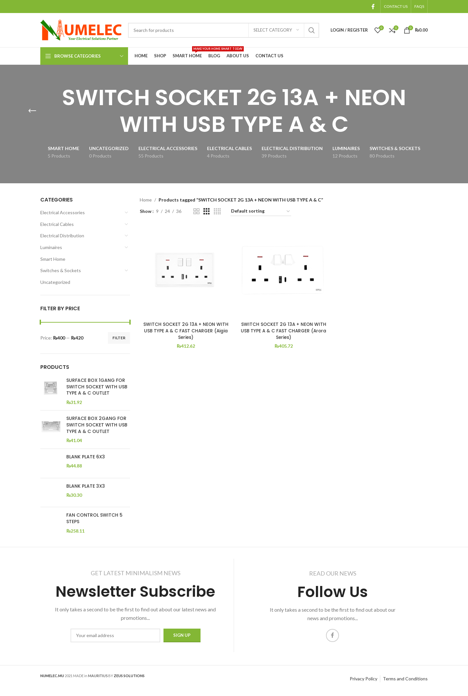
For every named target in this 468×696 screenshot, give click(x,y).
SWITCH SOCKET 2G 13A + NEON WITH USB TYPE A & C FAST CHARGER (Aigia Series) (186, 330)
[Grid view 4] (217, 211)
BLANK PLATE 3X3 (85, 486)
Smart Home (52, 259)
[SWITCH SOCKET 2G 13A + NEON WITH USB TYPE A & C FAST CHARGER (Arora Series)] (284, 272)
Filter (118, 337)
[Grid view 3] (206, 211)
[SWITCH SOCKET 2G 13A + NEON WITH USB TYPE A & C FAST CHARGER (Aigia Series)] (185, 272)
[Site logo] (81, 29)
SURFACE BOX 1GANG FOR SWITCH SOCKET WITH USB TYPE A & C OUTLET (96, 386)
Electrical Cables (57, 224)
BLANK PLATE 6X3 (85, 457)
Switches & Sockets (60, 270)
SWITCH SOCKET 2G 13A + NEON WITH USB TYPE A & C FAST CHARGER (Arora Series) (284, 330)
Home (146, 199)
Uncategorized (55, 282)
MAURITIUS (98, 679)
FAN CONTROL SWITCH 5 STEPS (94, 518)
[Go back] (32, 111)
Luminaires (51, 247)
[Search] (223, 30)
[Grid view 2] (196, 211)
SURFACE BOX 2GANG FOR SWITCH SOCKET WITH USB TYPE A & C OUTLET (96, 424)
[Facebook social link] (373, 6)
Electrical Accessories (62, 212)
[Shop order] (260, 211)
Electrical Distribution (62, 235)
